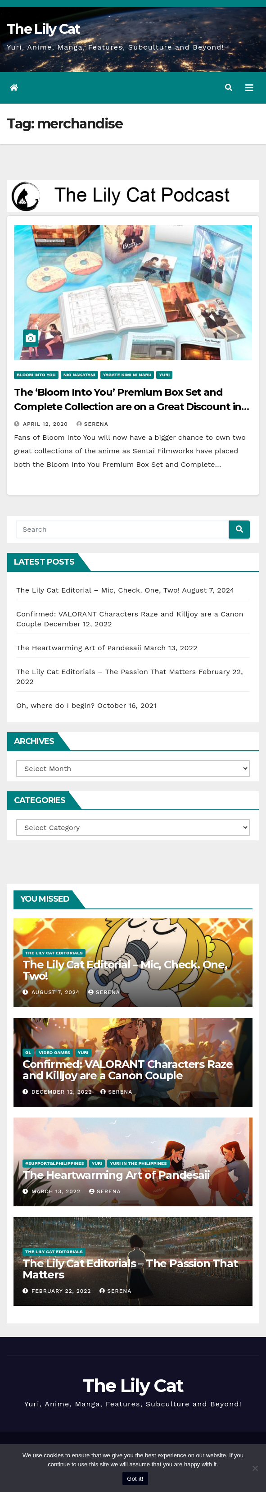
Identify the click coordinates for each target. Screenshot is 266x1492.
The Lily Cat (43, 29)
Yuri (164, 374)
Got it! (135, 1478)
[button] (228, 87)
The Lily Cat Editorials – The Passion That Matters (106, 671)
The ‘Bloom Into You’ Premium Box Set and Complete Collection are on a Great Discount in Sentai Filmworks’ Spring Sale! (127, 406)
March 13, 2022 (57, 1191)
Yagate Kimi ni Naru (127, 374)
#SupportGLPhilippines (54, 1163)
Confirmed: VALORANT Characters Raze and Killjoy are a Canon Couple (128, 1070)
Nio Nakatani (79, 374)
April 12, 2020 (46, 424)
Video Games (54, 1052)
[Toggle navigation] (249, 87)
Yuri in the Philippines (138, 1163)
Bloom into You (36, 374)
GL (28, 1052)
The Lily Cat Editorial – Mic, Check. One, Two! (98, 590)
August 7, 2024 (57, 992)
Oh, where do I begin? (55, 705)
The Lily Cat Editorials (54, 952)
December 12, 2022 (63, 1092)
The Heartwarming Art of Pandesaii (78, 647)
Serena (92, 424)
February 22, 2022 (62, 1291)
